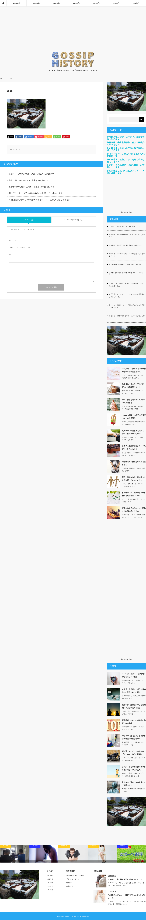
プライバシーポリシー (73, 879)
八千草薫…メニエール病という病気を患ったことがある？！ (127, 255)
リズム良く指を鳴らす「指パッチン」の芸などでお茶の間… (132, 407)
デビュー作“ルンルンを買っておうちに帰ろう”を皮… (133, 500)
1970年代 (116, 3)
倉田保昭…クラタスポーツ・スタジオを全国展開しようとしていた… (127, 295)
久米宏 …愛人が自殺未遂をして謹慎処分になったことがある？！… (127, 285)
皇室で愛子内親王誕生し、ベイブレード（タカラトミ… (133, 728)
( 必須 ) (13, 240)
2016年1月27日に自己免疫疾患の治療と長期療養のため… (133, 423)
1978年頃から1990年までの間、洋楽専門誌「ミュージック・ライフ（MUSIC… (133, 517)
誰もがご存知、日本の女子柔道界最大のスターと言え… (133, 454)
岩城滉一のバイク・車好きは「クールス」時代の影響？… (133, 752)
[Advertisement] (73, 32)
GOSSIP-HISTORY (71, 916)
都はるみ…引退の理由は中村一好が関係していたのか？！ (127, 317)
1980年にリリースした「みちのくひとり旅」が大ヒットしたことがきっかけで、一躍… (127, 884)
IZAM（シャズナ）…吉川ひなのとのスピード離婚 (133, 675)
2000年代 (56, 3)
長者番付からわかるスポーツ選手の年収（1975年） (33, 187)
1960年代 (136, 3)
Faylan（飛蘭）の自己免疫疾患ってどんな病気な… (134, 416)
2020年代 (16, 3)
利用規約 (69, 882)
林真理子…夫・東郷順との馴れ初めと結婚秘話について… (134, 494)
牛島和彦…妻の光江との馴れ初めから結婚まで (125, 245)
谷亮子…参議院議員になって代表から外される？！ (134, 447)
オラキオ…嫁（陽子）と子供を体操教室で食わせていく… (134, 737)
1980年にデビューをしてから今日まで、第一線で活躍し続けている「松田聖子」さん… (127, 903)
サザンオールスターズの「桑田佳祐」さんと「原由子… (132, 392)
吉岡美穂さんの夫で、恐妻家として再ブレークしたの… (133, 681)
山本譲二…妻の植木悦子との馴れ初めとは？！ (125, 226)
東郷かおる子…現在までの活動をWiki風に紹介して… (134, 509)
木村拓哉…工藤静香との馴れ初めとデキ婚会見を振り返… (134, 370)
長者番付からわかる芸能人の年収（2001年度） (134, 721)
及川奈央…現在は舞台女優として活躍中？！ (134, 783)
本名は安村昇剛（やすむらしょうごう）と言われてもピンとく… (133, 774)
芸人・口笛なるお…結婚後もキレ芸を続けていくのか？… (134, 478)
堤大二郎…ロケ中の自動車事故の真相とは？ (29, 180)
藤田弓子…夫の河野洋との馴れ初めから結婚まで (31, 174)
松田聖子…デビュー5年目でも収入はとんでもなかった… (126, 896)
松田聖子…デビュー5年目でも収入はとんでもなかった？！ (127, 236)
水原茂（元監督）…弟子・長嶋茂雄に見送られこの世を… (134, 690)
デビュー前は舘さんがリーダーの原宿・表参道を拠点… (133, 759)
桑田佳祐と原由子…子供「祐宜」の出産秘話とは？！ (133, 385)
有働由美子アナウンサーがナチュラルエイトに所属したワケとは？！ (41, 200)
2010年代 (36, 3)
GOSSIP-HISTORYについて (75, 875)
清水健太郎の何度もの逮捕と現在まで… (134, 463)
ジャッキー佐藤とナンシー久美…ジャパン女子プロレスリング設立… (127, 306)
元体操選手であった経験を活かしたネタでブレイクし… (133, 743)
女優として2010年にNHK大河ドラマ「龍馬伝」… (133, 790)
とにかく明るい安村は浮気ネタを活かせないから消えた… (134, 768)
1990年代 (76, 3)
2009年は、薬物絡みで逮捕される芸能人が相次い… (133, 469)
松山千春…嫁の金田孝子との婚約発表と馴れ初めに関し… (134, 706)
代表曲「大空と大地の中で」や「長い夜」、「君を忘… (133, 712)
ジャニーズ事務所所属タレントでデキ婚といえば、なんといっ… (133, 376)
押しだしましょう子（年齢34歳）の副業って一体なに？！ (36, 193)
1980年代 (96, 3)
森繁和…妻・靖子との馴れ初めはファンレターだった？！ (127, 274)
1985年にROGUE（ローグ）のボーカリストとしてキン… (133, 438)
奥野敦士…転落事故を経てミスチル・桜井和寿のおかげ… (134, 432)
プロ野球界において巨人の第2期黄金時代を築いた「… (134, 697)
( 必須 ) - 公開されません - (20, 247)
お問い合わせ (70, 886)
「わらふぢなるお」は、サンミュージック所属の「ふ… (133, 485)
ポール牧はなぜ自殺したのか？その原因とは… (134, 401)
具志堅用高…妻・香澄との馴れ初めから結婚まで (126, 264)
